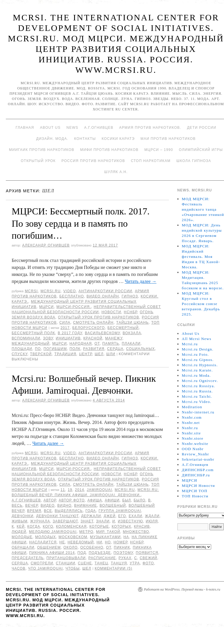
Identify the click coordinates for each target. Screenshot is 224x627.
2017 (65, 328)
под (82, 553)
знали (103, 521)
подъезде (100, 553)
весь (17, 505)
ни (99, 542)
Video (69, 291)
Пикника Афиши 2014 (52, 553)
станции (65, 563)
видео (48, 505)
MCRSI (31, 291)
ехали (135, 516)
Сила (64, 322)
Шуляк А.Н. (115, 172)
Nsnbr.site (191, 433)
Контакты (85, 139)
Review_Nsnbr (195, 454)
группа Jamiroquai (120, 511)
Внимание (85, 505)
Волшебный (113, 505)
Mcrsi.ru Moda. (196, 375)
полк (74, 349)
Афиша (95, 500)
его (122, 516)
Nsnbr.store (192, 438)
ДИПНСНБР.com (198, 470)
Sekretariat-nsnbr (198, 459)
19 (70, 490)
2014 (79, 490)
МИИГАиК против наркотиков (41, 150)
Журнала (40, 521)
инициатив (68, 338)
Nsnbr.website (195, 443)
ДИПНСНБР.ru (196, 475)
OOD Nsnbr (193, 449)
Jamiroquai (99, 490)
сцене (85, 563)
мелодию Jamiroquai (52, 532)
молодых (45, 537)
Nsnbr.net (191, 422)
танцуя (119, 563)
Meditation (192, 407)
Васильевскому (102, 333)
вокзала (132, 333)
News (72, 128)
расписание (102, 558)
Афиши (112, 500)
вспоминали (26, 338)
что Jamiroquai (45, 568)
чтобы (73, 568)
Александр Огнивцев (46, 245)
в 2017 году (70, 333)
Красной (93, 338)
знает (86, 521)
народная (80, 343)
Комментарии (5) (113, 568)
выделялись (69, 511)
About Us (50, 128)
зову (48, 338)
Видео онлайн (103, 296)
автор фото (72, 500)
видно (64, 505)
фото (148, 563)
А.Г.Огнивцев (98, 128)
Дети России (201, 128)
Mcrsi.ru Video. (196, 401)
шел (99, 354)
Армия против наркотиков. (150, 128)
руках (125, 558)
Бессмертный (123, 328)
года (90, 511)
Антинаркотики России (105, 291)
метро (86, 532)
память (110, 343)
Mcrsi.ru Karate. (197, 370)
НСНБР (130, 312)
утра (135, 563)
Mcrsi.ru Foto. (195, 354)
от (97, 343)
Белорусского (88, 328)
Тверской (41, 354)
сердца (115, 349)
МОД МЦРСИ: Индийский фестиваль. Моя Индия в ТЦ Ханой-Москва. (201, 256)
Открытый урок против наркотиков (98, 317)
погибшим (55, 349)
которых (121, 526)
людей (19, 532)
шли (110, 354)
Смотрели (42, 563)
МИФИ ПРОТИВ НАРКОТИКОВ (109, 150)
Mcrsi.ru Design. (198, 349)
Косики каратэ (118, 139)
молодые (22, 537)
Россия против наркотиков (93, 161)
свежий (148, 558)
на (126, 537)
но (108, 542)
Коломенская (71, 526)
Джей (110, 516)
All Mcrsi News (196, 339)
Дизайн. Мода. (52, 139)
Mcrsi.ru (51, 291)
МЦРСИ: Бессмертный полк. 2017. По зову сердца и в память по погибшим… (81, 223)
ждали (152, 516)
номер (120, 542)
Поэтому (123, 553)
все (48, 511)
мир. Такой (108, 532)
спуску (19, 354)
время (34, 511)
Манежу (113, 338)
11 (62, 490)
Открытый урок (38, 161)
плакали (131, 343)
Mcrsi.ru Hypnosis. (200, 365)
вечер (31, 505)
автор (49, 500)
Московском (73, 537)
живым (19, 521)
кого (48, 526)
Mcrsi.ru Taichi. (197, 396)
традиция (65, 354)
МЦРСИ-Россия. (73, 307)
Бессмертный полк (33, 333)
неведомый (81, 542)
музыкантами (105, 537)
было (140, 500)
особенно (91, 547)
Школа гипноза (193, 161)
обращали (23, 547)
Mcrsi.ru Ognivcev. (200, 380)
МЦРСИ (46, 307)
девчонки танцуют (57, 516)
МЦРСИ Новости (198, 485)
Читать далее (141, 281)
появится (147, 553)
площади (22, 349)
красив (142, 526)
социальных (140, 349)
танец (101, 563)
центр (85, 354)
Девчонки (23, 516)
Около (71, 547)
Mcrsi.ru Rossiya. (198, 386)
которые (99, 526)
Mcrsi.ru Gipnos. (198, 359)
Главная (24, 128)
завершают (65, 521)
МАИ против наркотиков (168, 139)
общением (49, 547)
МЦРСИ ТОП (194, 491)
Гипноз (130, 296)
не (62, 542)
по (38, 349)
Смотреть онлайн (93, 322)
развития (93, 349)
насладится (43, 542)
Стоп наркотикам (151, 161)
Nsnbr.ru (190, 428)
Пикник (122, 547)
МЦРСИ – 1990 (158, 150)
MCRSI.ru (125, 490)
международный (31, 343)
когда (33, 526)
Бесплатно (71, 296)
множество (136, 532)
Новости (111, 312)
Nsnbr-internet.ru (198, 412)
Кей (20, 526)
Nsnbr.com (192, 417)
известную (130, 521)
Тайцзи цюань (132, 322)
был (126, 500)
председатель (28, 558)
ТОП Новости (195, 496)
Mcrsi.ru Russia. (197, 391)
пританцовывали (66, 558)
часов (18, 568)
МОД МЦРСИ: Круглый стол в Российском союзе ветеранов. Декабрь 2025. (201, 303)
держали (91, 516)
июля (152, 521)
